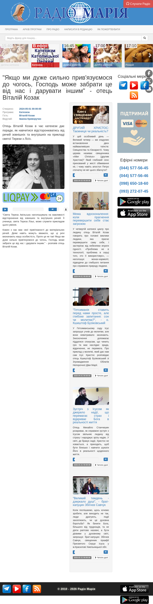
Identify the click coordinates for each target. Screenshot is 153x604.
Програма (11, 29)
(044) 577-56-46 (134, 175)
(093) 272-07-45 (134, 191)
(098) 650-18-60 (134, 183)
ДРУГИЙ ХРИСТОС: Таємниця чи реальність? (91, 129)
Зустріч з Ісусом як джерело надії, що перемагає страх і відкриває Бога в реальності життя (91, 415)
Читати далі (101, 180)
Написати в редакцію (78, 29)
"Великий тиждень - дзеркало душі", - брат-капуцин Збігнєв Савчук (91, 502)
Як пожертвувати (108, 29)
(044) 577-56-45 (134, 168)
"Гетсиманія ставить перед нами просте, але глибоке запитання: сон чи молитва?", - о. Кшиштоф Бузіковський (91, 316)
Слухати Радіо (138, 4)
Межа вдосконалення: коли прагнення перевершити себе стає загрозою (91, 218)
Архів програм (32, 29)
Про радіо (53, 29)
